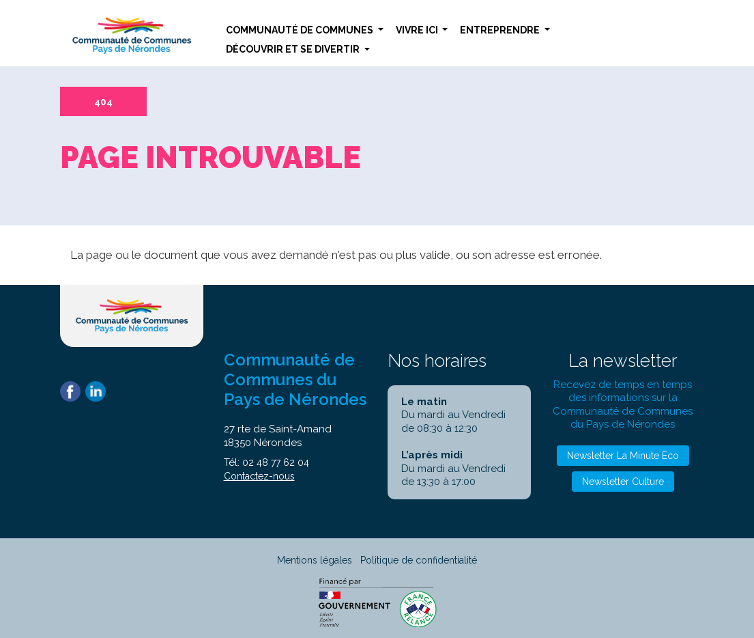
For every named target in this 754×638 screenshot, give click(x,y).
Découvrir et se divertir (294, 49)
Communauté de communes (300, 30)
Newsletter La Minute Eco (623, 455)
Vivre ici (418, 30)
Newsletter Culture (623, 481)
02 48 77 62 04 (275, 462)
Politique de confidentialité (418, 560)
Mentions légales (314, 560)
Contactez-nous (259, 476)
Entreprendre (501, 30)
